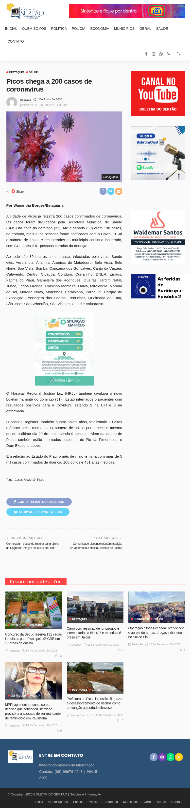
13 (120, 720)
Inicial (11, 29)
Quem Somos (34, 29)
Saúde (162, 29)
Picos (40, 480)
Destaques (17, 72)
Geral (145, 29)
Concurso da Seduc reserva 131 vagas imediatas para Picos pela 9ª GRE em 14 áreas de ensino (33, 638)
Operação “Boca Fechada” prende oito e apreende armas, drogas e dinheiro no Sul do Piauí (156, 632)
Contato (16, 41)
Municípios (124, 29)
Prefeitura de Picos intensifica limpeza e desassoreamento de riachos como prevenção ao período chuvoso (94, 703)
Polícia (78, 29)
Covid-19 (29, 480)
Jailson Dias (77, 715)
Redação (25, 99)
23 (58, 655)
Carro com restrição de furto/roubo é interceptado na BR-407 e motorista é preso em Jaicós (94, 632)
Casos (18, 480)
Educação (37, 625)
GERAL (96, 690)
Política (59, 29)
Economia (99, 29)
